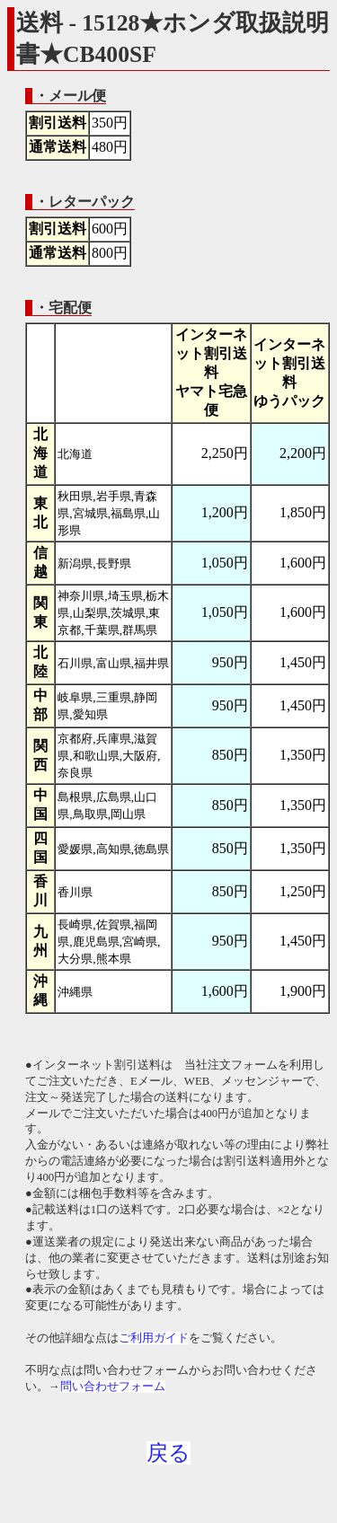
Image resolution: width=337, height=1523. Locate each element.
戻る (168, 1453)
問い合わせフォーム (112, 1386)
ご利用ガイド (154, 1338)
